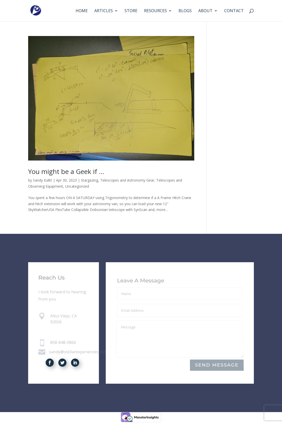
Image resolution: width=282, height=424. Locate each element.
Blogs (185, 11)
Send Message (217, 365)
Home (82, 11)
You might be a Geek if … (66, 171)
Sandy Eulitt (42, 180)
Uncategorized (77, 186)
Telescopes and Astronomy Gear (127, 180)
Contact (234, 11)
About (205, 11)
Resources (155, 11)
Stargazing (89, 180)
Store (131, 11)
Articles (103, 11)
